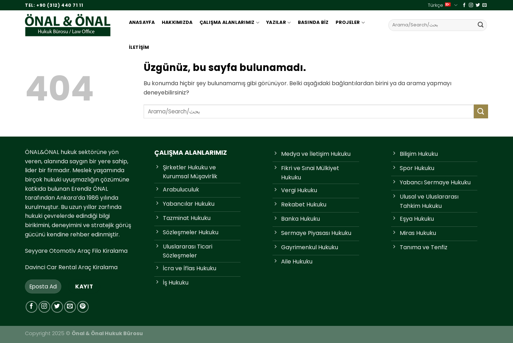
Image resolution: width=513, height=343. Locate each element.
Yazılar (278, 22)
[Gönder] (481, 25)
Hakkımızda (177, 22)
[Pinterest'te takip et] (83, 307)
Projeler (350, 22)
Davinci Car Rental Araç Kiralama (71, 267)
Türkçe (442, 5)
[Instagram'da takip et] (471, 5)
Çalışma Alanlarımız (229, 22)
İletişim (139, 47)
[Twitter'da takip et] (478, 5)
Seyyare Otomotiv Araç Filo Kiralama (76, 251)
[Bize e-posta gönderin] (484, 5)
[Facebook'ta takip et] (464, 5)
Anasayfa (142, 22)
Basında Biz (313, 22)
